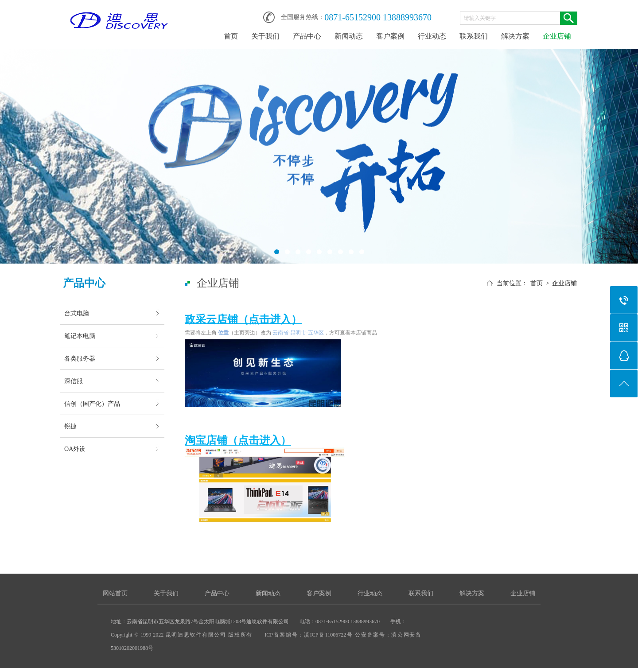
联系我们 (473, 36)
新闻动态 (349, 36)
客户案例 (390, 36)
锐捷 (70, 426)
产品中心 (307, 36)
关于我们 (265, 36)
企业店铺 (557, 36)
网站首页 (115, 593)
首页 (231, 36)
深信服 (73, 380)
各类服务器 (79, 358)
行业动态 (432, 36)
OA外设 (75, 448)
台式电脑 (76, 313)
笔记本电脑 (79, 335)
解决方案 (515, 36)
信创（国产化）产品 (92, 403)
